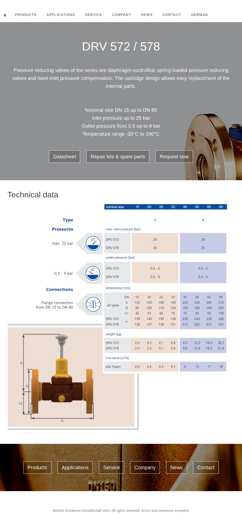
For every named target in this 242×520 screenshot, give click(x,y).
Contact (172, 15)
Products (26, 15)
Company (121, 15)
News (147, 15)
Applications (61, 15)
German (199, 15)
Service (93, 15)
